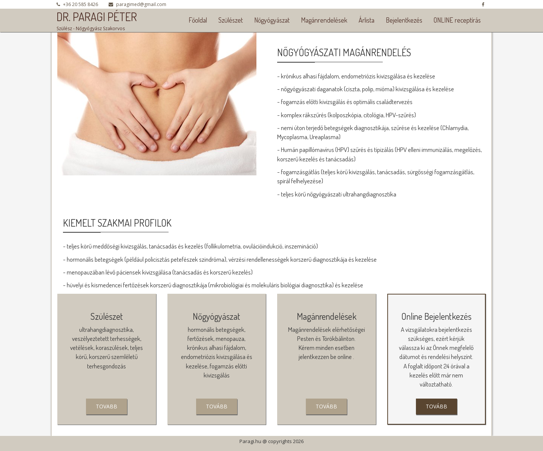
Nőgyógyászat (272, 20)
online (344, 356)
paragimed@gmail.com (141, 4)
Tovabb (106, 406)
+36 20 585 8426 (80, 4)
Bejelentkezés (404, 20)
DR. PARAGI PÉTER (97, 16)
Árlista (366, 20)
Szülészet (230, 20)
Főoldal (198, 20)
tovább (216, 406)
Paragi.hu (250, 441)
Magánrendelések (324, 20)
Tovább (326, 406)
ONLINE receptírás (457, 20)
